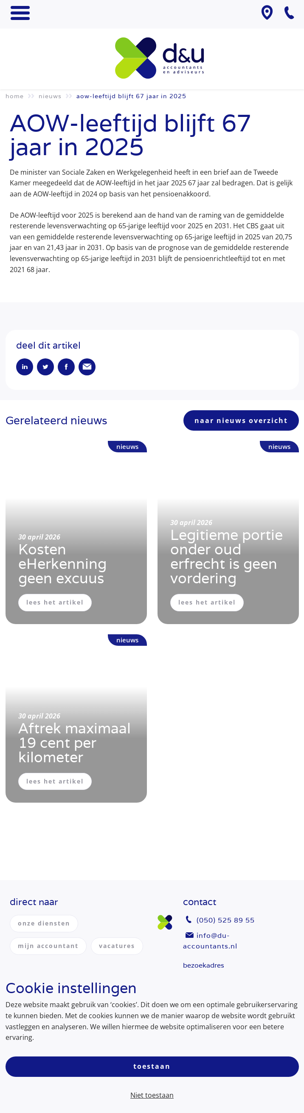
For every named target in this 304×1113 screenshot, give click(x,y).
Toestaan (152, 1066)
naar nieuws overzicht (241, 420)
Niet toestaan (152, 1095)
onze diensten (44, 923)
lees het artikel (55, 602)
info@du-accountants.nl (210, 941)
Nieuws (50, 96)
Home (15, 96)
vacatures (117, 946)
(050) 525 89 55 (226, 920)
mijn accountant (48, 946)
